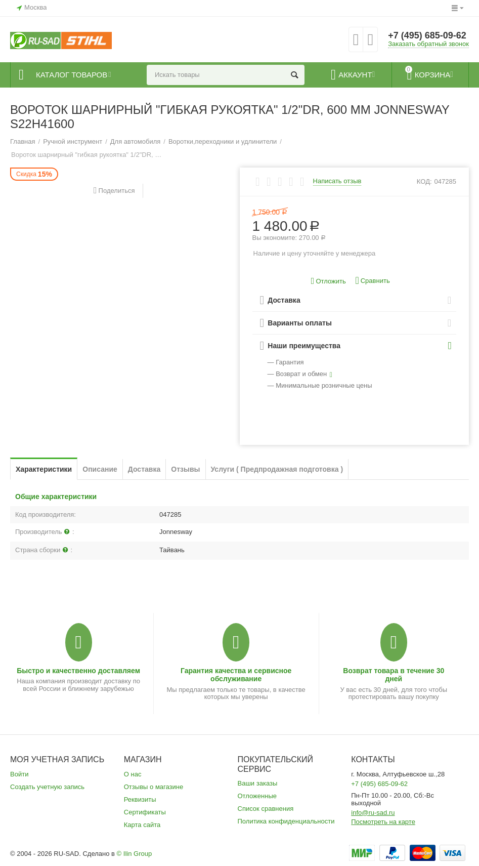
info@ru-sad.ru (373, 812)
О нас (133, 774)
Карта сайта (142, 825)
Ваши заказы (258, 783)
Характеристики (44, 469)
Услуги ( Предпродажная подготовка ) (277, 469)
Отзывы (185, 469)
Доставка (144, 469)
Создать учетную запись (47, 787)
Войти (19, 774)
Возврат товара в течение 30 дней (393, 675)
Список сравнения (266, 808)
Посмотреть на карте (383, 822)
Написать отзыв (337, 181)
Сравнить (372, 280)
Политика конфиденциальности (286, 821)
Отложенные (257, 796)
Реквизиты (140, 799)
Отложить (328, 281)
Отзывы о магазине (154, 787)
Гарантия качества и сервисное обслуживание (236, 675)
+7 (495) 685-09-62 (427, 35)
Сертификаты (145, 812)
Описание (99, 469)
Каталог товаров (71, 75)
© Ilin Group (134, 853)
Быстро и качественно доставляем (78, 671)
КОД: (424, 181)
